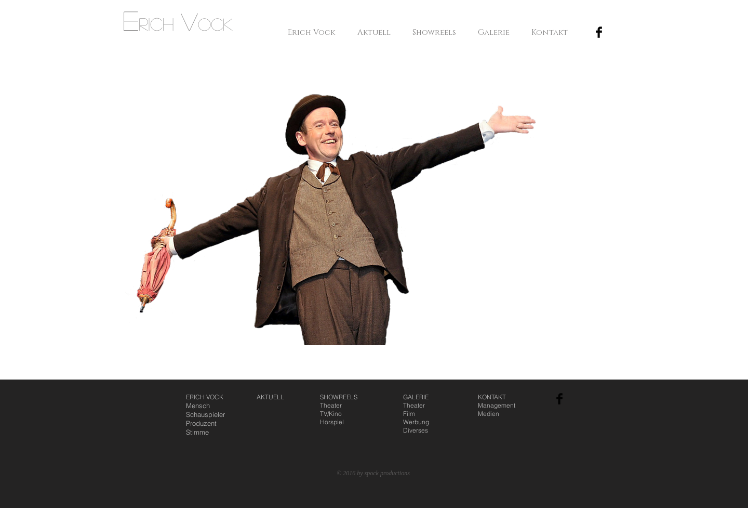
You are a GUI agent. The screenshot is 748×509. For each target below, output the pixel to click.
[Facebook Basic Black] (599, 32)
